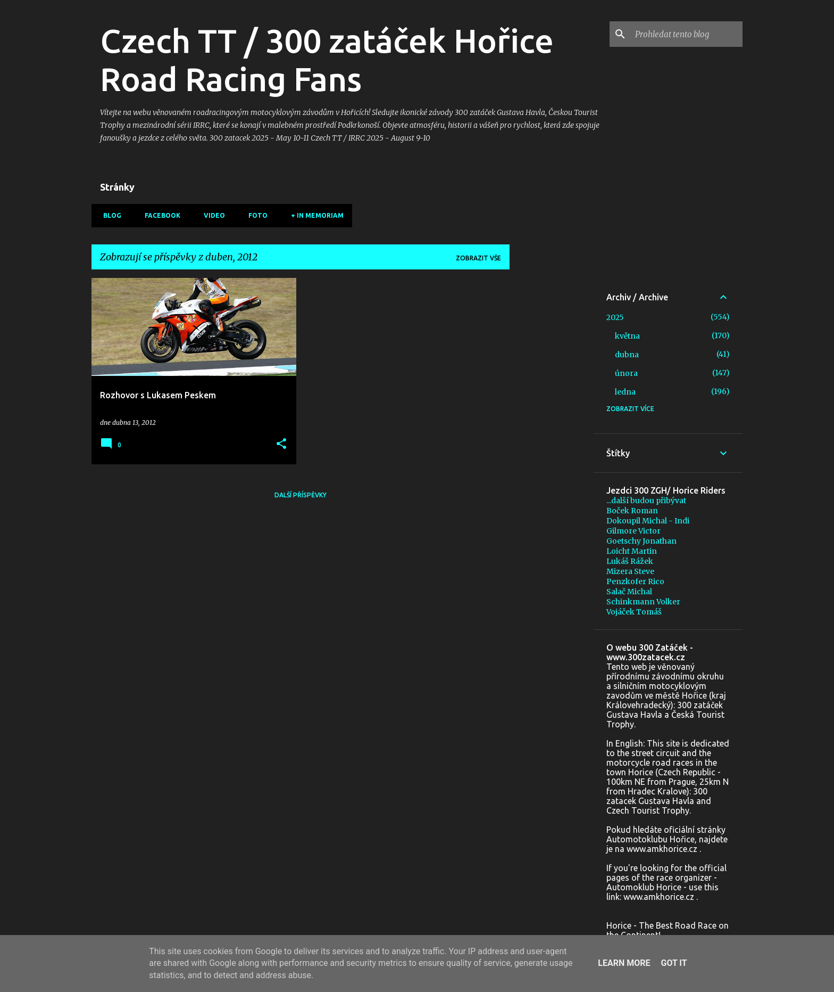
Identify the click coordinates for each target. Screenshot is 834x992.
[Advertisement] (552, 437)
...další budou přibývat (646, 500)
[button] (281, 444)
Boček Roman (632, 510)
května (627, 336)
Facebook (159, 215)
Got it (674, 963)
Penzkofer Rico (635, 581)
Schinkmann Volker (643, 601)
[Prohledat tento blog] (687, 34)
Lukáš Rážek (629, 561)
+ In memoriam (314, 215)
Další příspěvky (300, 494)
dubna (627, 354)
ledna (625, 392)
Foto (254, 215)
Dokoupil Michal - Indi (647, 521)
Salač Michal (629, 591)
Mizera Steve (630, 571)
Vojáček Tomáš (634, 612)
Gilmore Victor (633, 531)
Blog (109, 215)
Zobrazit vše (478, 258)
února (626, 373)
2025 (615, 317)
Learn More (624, 963)
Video (211, 215)
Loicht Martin (631, 551)
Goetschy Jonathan (641, 541)
